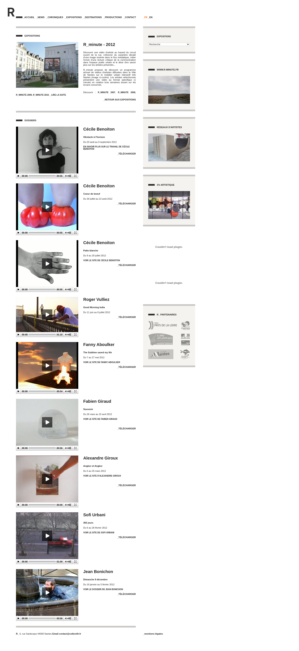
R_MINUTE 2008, (127, 92)
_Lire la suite (58, 95)
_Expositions (73, 17)
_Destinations (93, 17)
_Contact (130, 17)
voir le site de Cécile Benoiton (101, 260)
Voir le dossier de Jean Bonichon (103, 589)
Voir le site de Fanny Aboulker (101, 362)
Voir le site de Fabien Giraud (100, 419)
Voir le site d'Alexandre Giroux (102, 476)
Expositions (164, 36)
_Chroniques (54, 17)
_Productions (113, 17)
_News (40, 17)
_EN (150, 17)
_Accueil (28, 17)
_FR (145, 17)
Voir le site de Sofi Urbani (98, 532)
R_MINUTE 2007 (105, 92)
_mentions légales (153, 633)
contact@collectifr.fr (70, 633)
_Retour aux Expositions (119, 99)
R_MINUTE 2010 (41, 95)
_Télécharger (126, 153)
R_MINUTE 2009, (24, 95)
